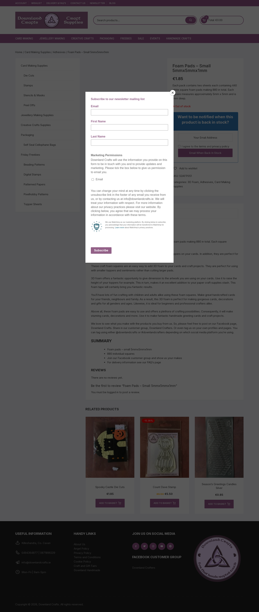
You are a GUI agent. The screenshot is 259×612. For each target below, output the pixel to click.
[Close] (172, 92)
